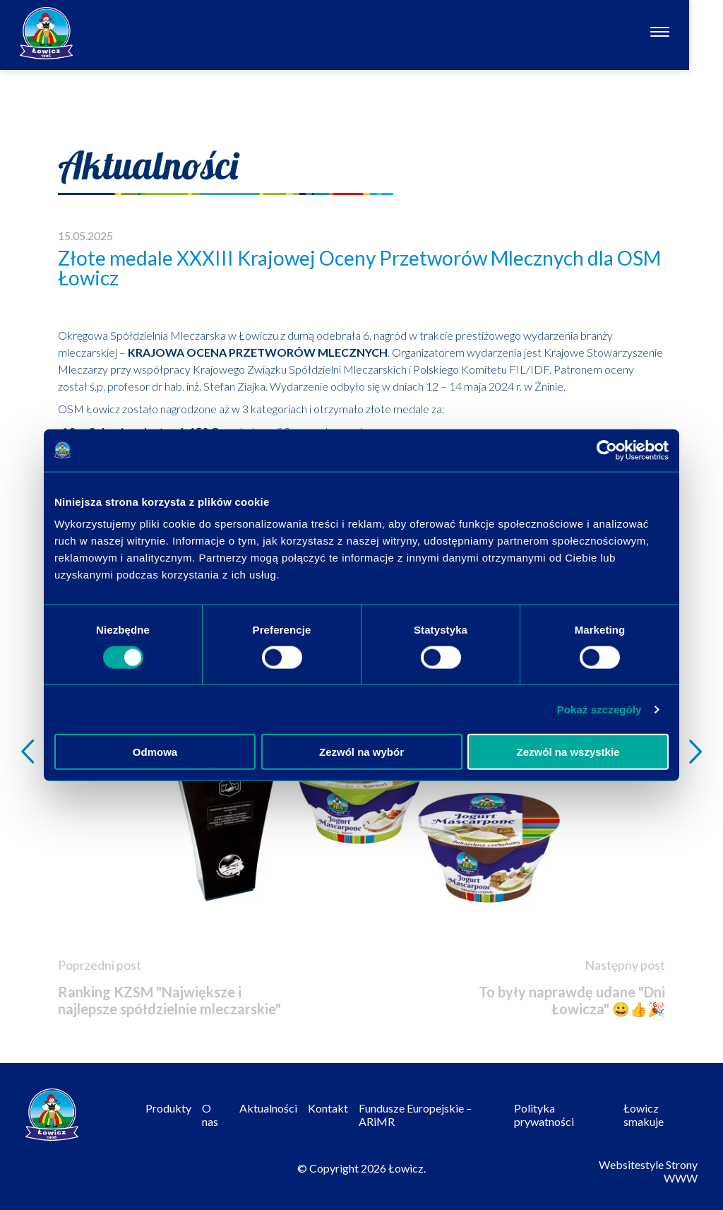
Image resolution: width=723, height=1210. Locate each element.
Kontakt (328, 1108)
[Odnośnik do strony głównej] (46, 33)
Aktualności (268, 1108)
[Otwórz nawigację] (693, 33)
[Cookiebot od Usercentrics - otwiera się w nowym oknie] (607, 450)
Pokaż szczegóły (599, 709)
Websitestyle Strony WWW (648, 1171)
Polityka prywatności (544, 1114)
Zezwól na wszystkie (568, 752)
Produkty (168, 1108)
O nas (210, 1114)
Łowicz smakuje (643, 1114)
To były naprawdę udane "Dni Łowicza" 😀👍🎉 (572, 1000)
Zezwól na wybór (361, 752)
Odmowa (155, 752)
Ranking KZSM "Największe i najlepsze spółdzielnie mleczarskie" (169, 1000)
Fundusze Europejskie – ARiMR (415, 1114)
